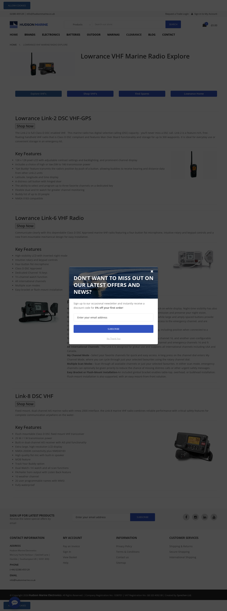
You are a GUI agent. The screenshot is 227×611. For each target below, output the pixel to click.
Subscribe (113, 328)
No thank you (113, 338)
